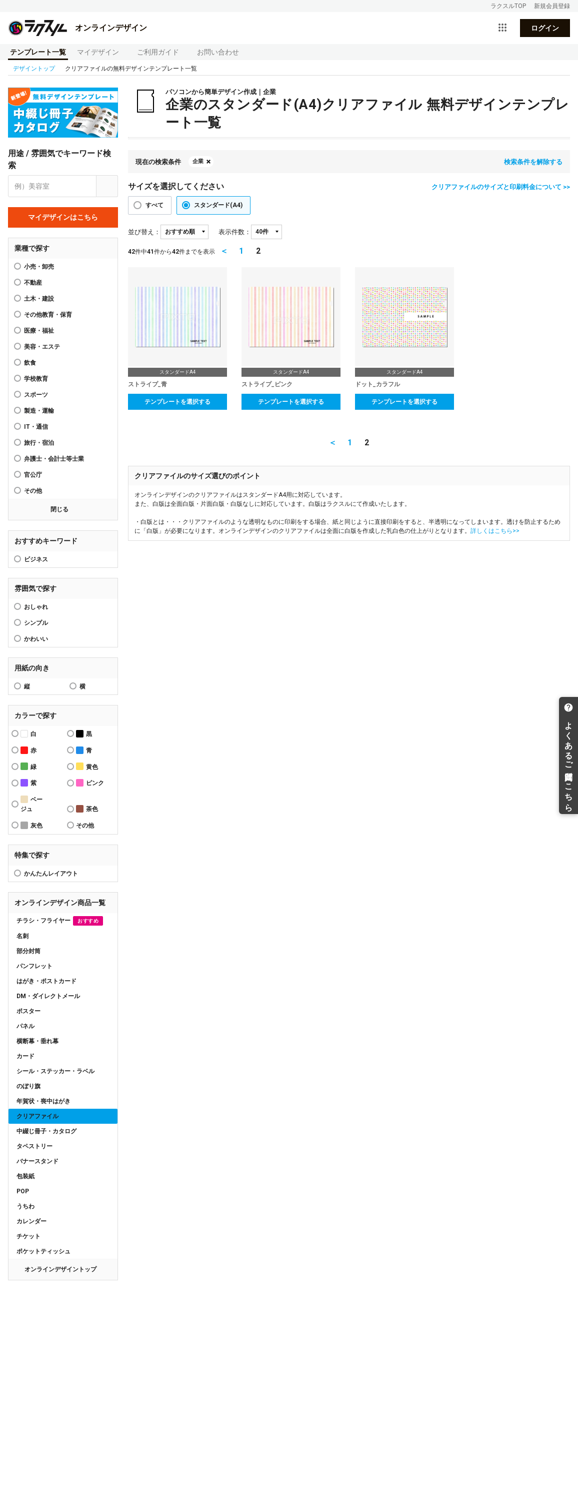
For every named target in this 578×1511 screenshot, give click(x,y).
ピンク (90, 783)
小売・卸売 (39, 266)
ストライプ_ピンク (267, 384)
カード (25, 1056)
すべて (155, 205)
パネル (25, 1026)
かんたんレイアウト (51, 873)
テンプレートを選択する (177, 401)
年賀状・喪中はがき (43, 1101)
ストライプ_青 (147, 384)
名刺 (22, 936)
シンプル (36, 622)
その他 (33, 490)
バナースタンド (37, 1161)
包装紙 (25, 1176)
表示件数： (234, 232)
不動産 (33, 282)
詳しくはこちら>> (495, 530)
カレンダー (31, 1221)
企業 (198, 161)
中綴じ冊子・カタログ (46, 1131)
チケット (28, 1236)
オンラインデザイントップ (60, 1269)
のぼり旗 (28, 1086)
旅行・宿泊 (39, 442)
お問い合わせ (218, 52)
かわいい (36, 638)
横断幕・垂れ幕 (37, 1041)
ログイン (545, 28)
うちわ (25, 1206)
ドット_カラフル (377, 384)
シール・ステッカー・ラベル (55, 1071)
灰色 (31, 825)
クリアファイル (37, 1116)
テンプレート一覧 (38, 52)
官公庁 (33, 474)
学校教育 (36, 378)
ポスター (28, 1011)
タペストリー (34, 1146)
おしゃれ (36, 606)
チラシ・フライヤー (59, 921)
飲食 (30, 362)
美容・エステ (42, 346)
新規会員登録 (552, 6)
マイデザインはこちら (63, 217)
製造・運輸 (39, 410)
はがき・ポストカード (46, 981)
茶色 (87, 809)
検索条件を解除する (533, 162)
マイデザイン (98, 52)
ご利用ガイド (158, 52)
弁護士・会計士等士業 (54, 458)
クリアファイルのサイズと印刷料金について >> (501, 187)
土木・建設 (39, 298)
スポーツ (36, 394)
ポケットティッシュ (43, 1251)
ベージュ (31, 804)
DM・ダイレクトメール (48, 996)
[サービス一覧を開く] (502, 28)
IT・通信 (36, 426)
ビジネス (36, 559)
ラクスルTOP (508, 6)
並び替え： (144, 232)
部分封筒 (28, 951)
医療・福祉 (39, 330)
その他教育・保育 (48, 314)
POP (22, 1191)
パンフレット (34, 966)
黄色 (87, 766)
